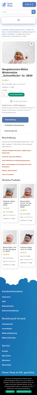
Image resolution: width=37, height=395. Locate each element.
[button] (18, 20)
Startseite (5, 30)
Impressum (6, 297)
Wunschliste (6, 365)
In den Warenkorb (16, 94)
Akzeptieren (10, 391)
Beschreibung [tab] (10, 120)
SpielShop (10, 4)
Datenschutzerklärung (10, 311)
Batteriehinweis (8, 306)
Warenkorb (6, 360)
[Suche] (34, 12)
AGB (4, 301)
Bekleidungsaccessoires (17, 30)
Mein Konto (6, 356)
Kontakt (5, 351)
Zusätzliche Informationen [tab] (14, 125)
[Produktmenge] (5, 95)
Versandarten (7, 328)
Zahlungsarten (7, 324)
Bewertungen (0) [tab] (11, 131)
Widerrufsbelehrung (9, 333)
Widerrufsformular (9, 338)
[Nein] (34, 386)
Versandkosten (21, 84)
